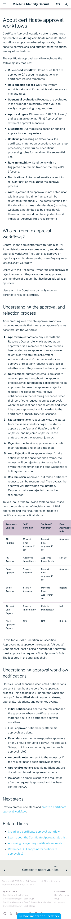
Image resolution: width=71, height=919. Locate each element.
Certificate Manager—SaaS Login (18, 899)
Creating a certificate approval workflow (34, 831)
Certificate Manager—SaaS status (19, 906)
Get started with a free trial (15, 895)
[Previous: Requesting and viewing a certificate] (5, 869)
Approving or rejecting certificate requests (35, 843)
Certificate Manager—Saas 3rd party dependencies (27, 902)
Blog (56, 899)
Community (59, 902)
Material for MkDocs (23, 884)
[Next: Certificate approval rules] (44, 869)
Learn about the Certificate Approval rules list (37, 837)
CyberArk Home (61, 895)
